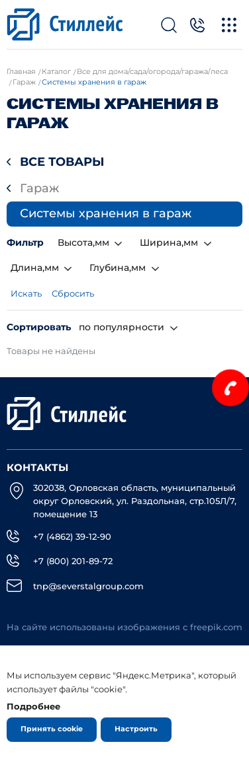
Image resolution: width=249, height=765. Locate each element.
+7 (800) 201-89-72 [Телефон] (73, 561)
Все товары (62, 162)
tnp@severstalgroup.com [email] (88, 586)
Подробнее (33, 706)
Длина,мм (35, 267)
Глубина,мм (117, 267)
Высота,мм (83, 242)
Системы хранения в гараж (105, 213)
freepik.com (216, 627)
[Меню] (229, 24)
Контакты (37, 468)
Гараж (39, 188)
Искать (26, 293)
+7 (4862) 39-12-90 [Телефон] (72, 536)
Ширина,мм (169, 242)
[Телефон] (197, 25)
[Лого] (65, 24)
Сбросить (73, 293)
